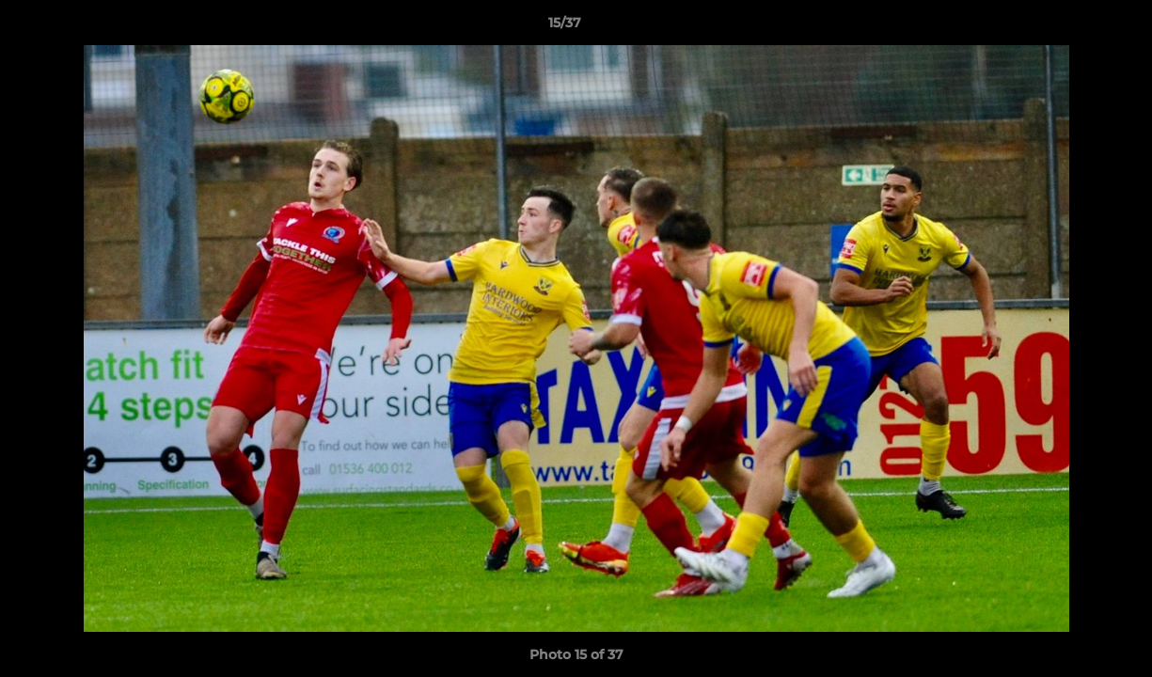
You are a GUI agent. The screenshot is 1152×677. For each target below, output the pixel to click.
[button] (1073, 27)
